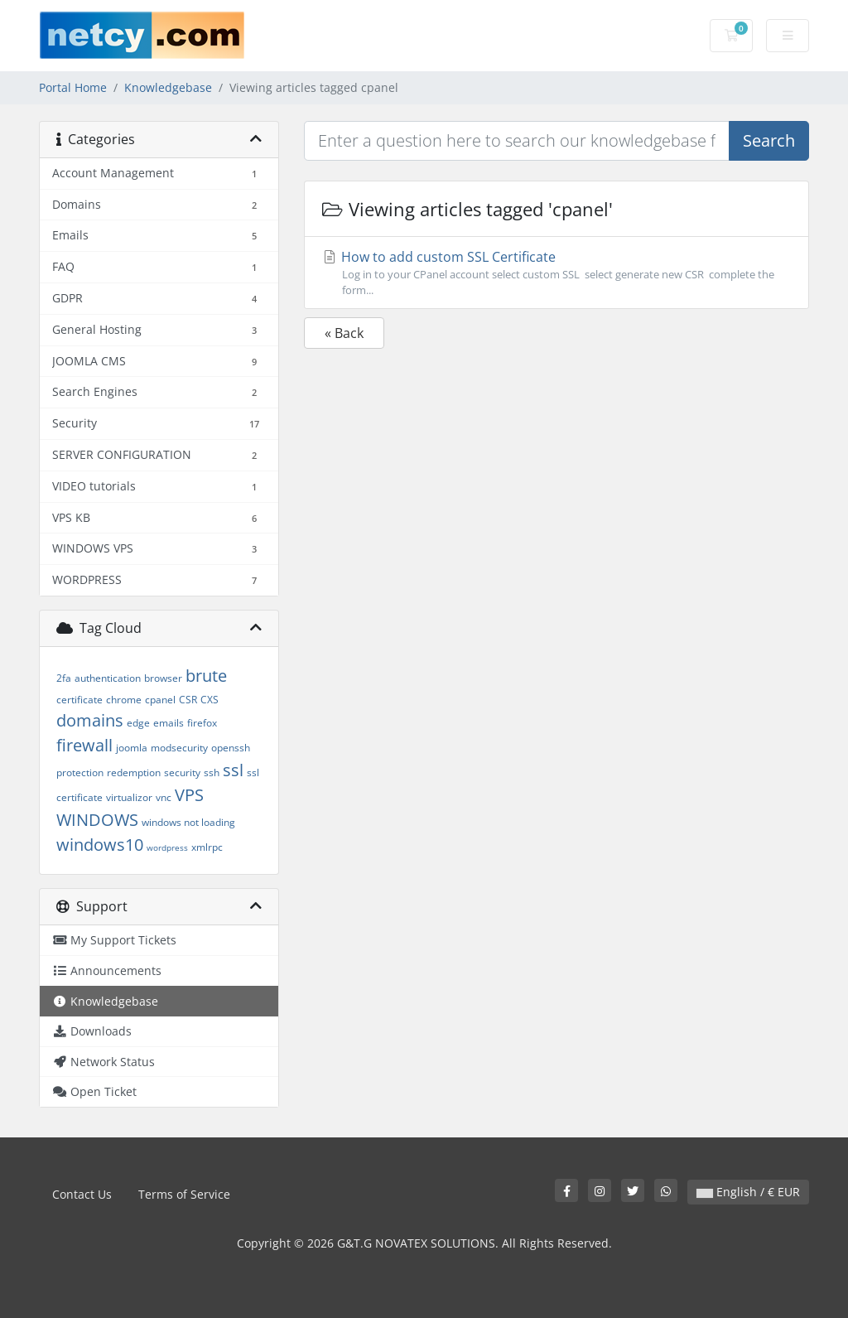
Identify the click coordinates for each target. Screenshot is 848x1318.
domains (89, 720)
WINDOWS (97, 820)
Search (769, 140)
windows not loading (188, 822)
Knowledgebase (168, 87)
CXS (209, 700)
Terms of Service (184, 1194)
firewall (84, 745)
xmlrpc (207, 847)
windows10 (99, 844)
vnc (163, 797)
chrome (124, 700)
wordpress (167, 847)
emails (168, 723)
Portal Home (73, 87)
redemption (134, 772)
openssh (230, 748)
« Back (344, 333)
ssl (233, 770)
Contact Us (82, 1194)
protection (80, 772)
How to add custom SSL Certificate (556, 273)
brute (206, 675)
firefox (202, 723)
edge (138, 723)
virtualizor (129, 797)
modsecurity (179, 748)
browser (163, 678)
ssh (211, 772)
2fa (63, 678)
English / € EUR (748, 1192)
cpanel (160, 700)
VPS (189, 795)
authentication (108, 678)
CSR (188, 700)
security (182, 772)
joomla (131, 748)
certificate (79, 700)
